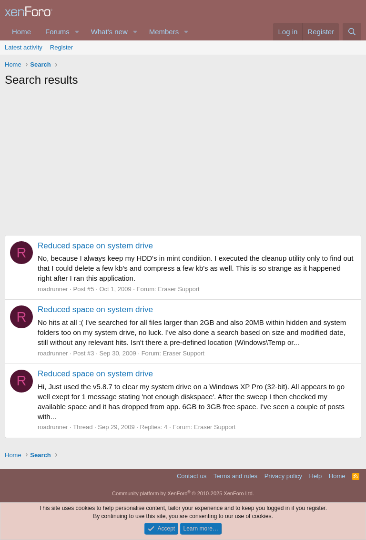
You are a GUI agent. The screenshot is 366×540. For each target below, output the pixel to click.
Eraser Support (178, 289)
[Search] (352, 31)
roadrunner (53, 289)
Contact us (191, 476)
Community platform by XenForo (183, 493)
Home (21, 32)
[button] (77, 31)
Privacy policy (283, 476)
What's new (109, 32)
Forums (57, 32)
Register (61, 47)
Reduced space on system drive (95, 245)
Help (315, 476)
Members (164, 32)
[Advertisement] (183, 163)
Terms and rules (235, 476)
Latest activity (23, 47)
